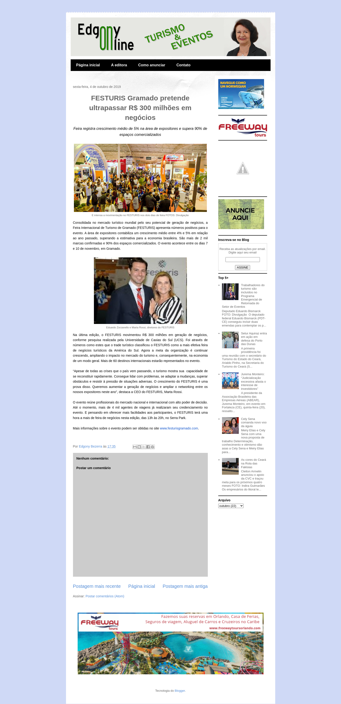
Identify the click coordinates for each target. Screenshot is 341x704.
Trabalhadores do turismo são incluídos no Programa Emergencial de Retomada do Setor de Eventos (243, 296)
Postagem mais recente (97, 586)
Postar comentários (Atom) (105, 596)
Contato (183, 65)
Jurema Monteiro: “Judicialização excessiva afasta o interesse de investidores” (253, 381)
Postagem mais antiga (185, 586)
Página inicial (88, 65)
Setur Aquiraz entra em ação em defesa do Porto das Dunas (254, 339)
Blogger (180, 690)
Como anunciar (151, 65)
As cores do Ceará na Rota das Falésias (253, 463)
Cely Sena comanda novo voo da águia (254, 422)
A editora (119, 65)
